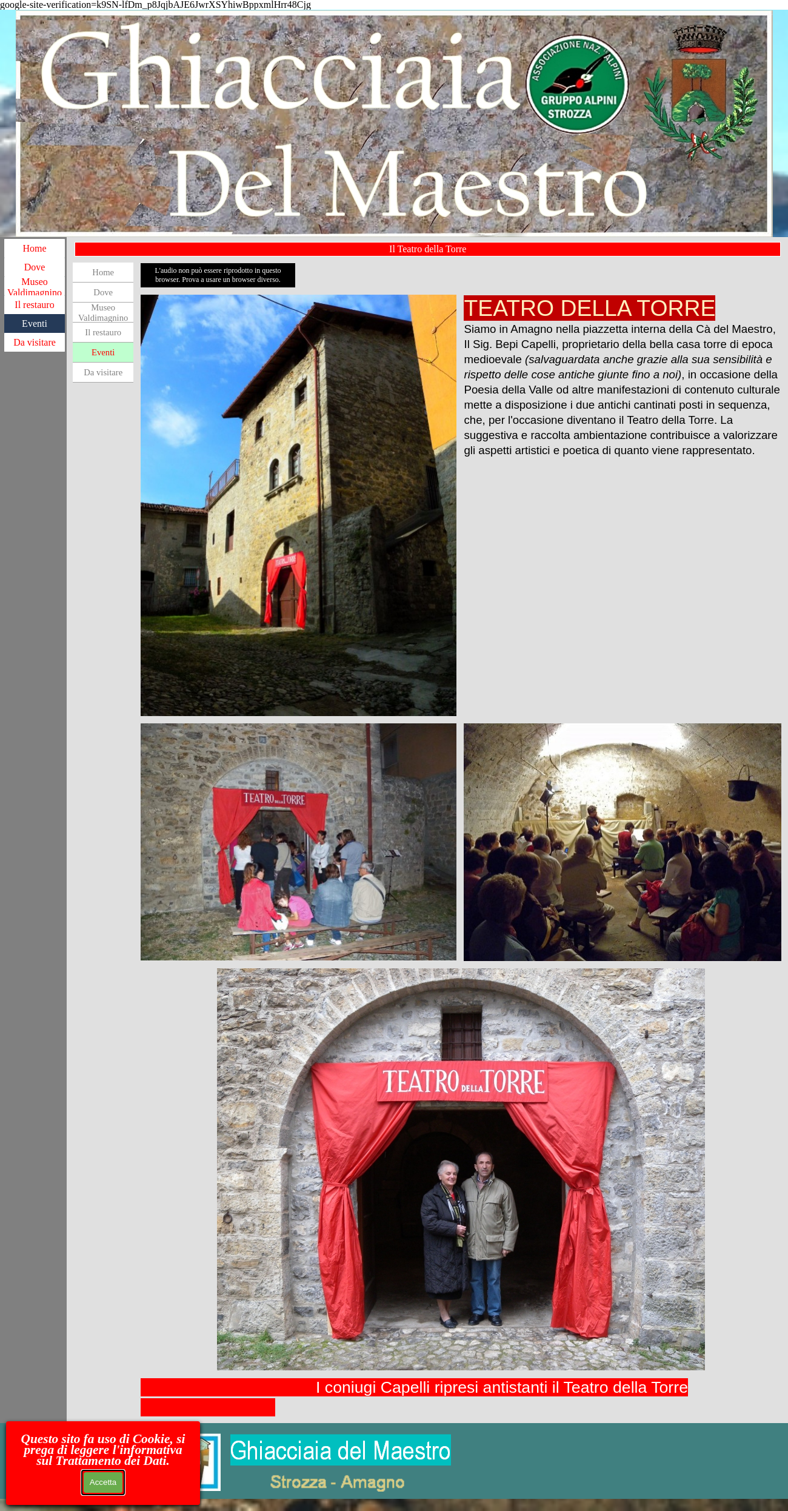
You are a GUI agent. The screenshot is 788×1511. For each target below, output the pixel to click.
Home (34, 248)
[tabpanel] (622, 376)
